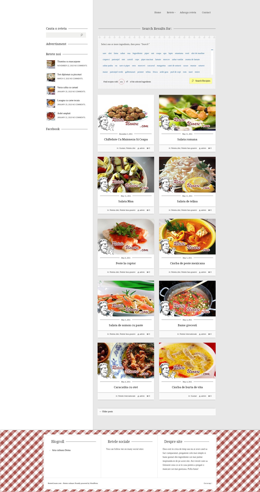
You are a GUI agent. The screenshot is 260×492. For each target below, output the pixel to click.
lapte (171, 53)
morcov (166, 59)
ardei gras (164, 72)
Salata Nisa (125, 201)
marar (105, 72)
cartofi (130, 59)
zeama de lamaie (192, 59)
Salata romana (187, 139)
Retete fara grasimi (189, 148)
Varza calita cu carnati (67, 87)
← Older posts (106, 411)
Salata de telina (187, 201)
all (127, 81)
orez (134, 65)
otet (123, 59)
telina (148, 72)
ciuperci (106, 59)
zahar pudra (108, 65)
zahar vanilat (177, 59)
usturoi (201, 65)
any (121, 82)
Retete (170, 12)
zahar (122, 53)
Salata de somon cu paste (126, 325)
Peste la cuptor (126, 263)
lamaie (158, 59)
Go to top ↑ (208, 483)
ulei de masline (197, 53)
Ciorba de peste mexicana (187, 263)
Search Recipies (202, 81)
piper (147, 53)
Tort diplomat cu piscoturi (69, 74)
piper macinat (147, 59)
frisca (155, 72)
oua (128, 53)
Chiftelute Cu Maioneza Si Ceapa (126, 139)
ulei (110, 53)
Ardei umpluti (63, 113)
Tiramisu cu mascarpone (68, 61)
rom (185, 72)
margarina (161, 65)
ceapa (158, 53)
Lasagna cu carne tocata (68, 100)
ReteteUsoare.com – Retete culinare (70, 12)
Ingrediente (137, 53)
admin (142, 148)
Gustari (122, 148)
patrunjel (116, 59)
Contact (206, 12)
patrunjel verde (116, 72)
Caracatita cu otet (126, 387)
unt (152, 53)
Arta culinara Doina (61, 450)
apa (164, 53)
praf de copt (175, 72)
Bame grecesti (187, 325)
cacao (185, 65)
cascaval (151, 65)
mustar (193, 65)
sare (104, 53)
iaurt (191, 72)
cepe (137, 59)
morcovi (141, 65)
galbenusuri (130, 72)
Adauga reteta (188, 12)
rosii (187, 53)
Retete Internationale (188, 334)
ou (116, 65)
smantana (179, 53)
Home (157, 12)
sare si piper (124, 65)
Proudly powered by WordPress (86, 483)
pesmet (140, 72)
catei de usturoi (174, 65)
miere (197, 72)
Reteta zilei (130, 148)
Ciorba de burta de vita (187, 387)
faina (116, 53)
